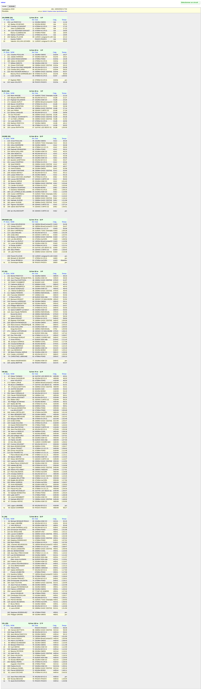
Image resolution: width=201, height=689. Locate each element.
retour (3, 2)
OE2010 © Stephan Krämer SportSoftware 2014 (54, 11)
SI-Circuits (12, 6)
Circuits (4, 6)
